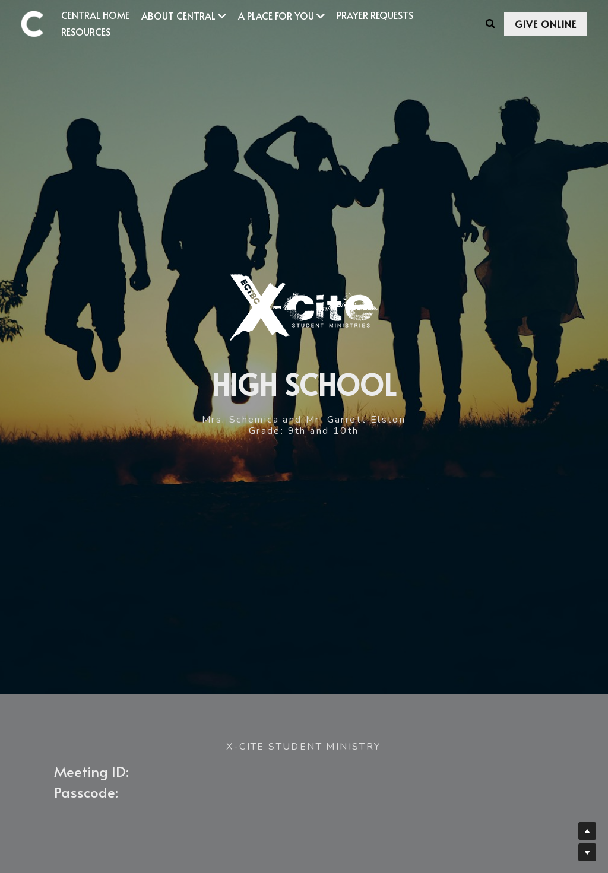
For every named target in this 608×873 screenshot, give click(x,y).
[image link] (38, 23)
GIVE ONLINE (546, 23)
